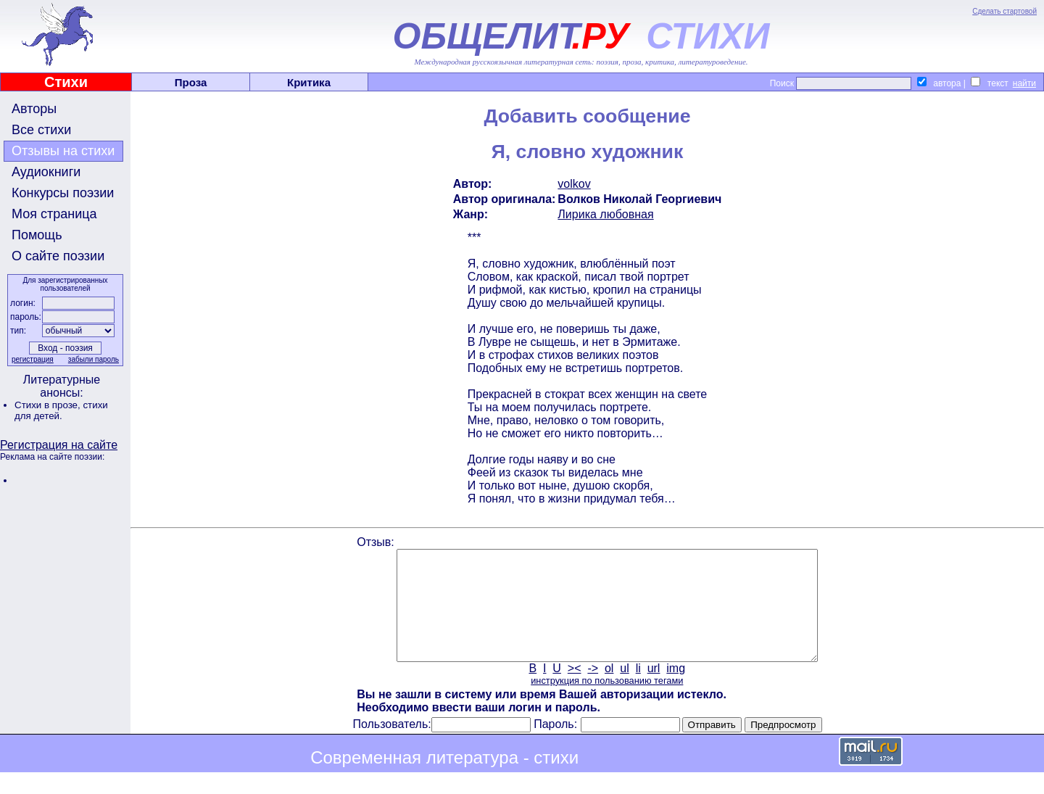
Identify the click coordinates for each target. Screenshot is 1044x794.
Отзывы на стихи (63, 151)
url (653, 690)
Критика (309, 82)
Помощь (37, 235)
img (675, 690)
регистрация (33, 359)
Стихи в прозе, (48, 405)
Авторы (34, 109)
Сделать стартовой (1004, 11)
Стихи (66, 82)
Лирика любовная (605, 214)
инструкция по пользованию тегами (607, 702)
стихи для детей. (61, 410)
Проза (191, 82)
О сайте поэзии (58, 256)
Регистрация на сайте (58, 445)
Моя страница (54, 214)
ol (609, 690)
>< (574, 690)
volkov (574, 184)
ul (624, 690)
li (638, 690)
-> (592, 690)
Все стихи (41, 130)
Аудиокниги (46, 172)
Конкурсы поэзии (63, 193)
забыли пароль (93, 359)
